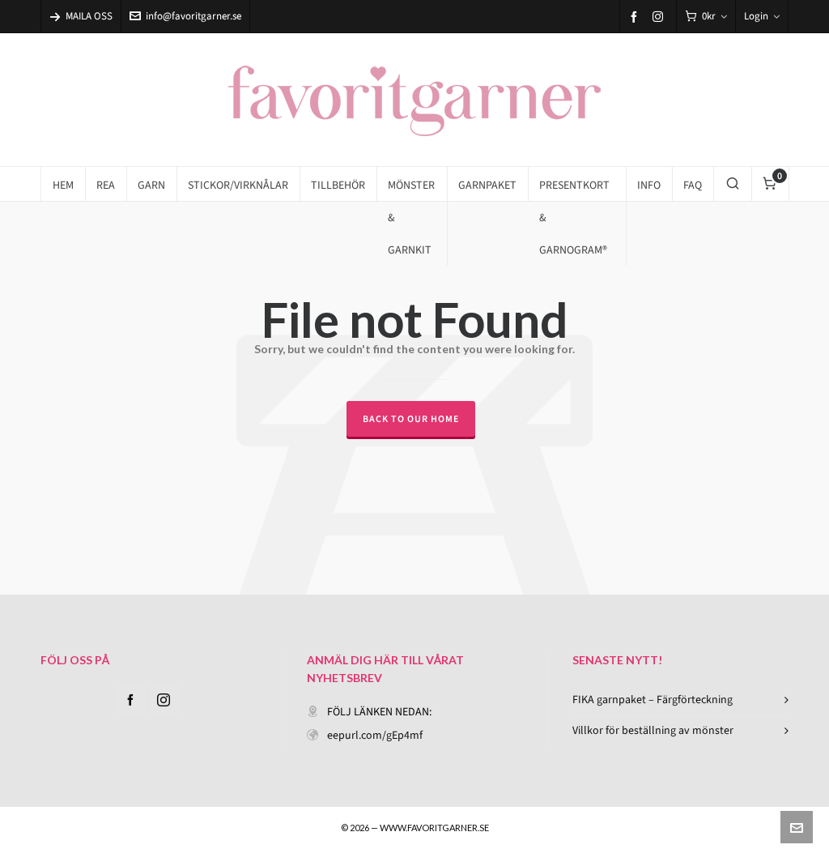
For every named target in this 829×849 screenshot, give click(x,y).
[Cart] (706, 16)
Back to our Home (411, 418)
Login (762, 16)
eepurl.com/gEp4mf (375, 735)
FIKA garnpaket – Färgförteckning (652, 699)
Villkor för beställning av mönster (652, 730)
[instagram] (660, 16)
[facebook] (636, 17)
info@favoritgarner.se (185, 16)
